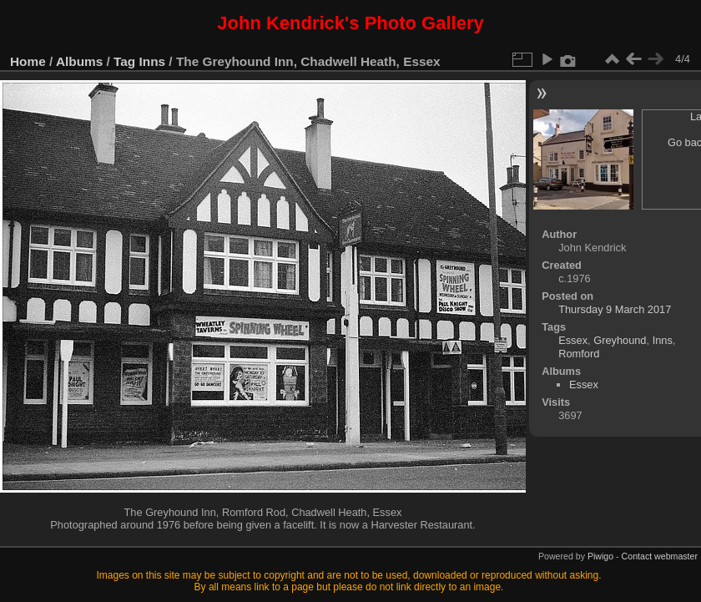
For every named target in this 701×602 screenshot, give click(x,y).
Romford (578, 353)
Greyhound (619, 340)
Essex (573, 340)
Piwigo (600, 556)
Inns (152, 61)
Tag (124, 61)
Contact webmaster (660, 556)
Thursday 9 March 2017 (614, 309)
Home (28, 61)
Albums (79, 61)
